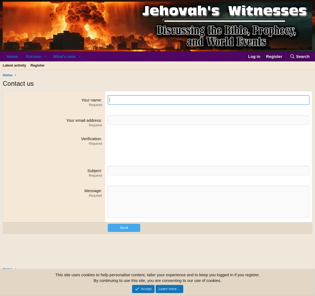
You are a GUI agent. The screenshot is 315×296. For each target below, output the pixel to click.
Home (12, 56)
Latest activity (14, 65)
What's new (64, 56)
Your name (91, 100)
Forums (33, 56)
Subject (94, 170)
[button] (45, 56)
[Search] (300, 56)
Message (92, 190)
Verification (91, 138)
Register (38, 65)
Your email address (83, 120)
